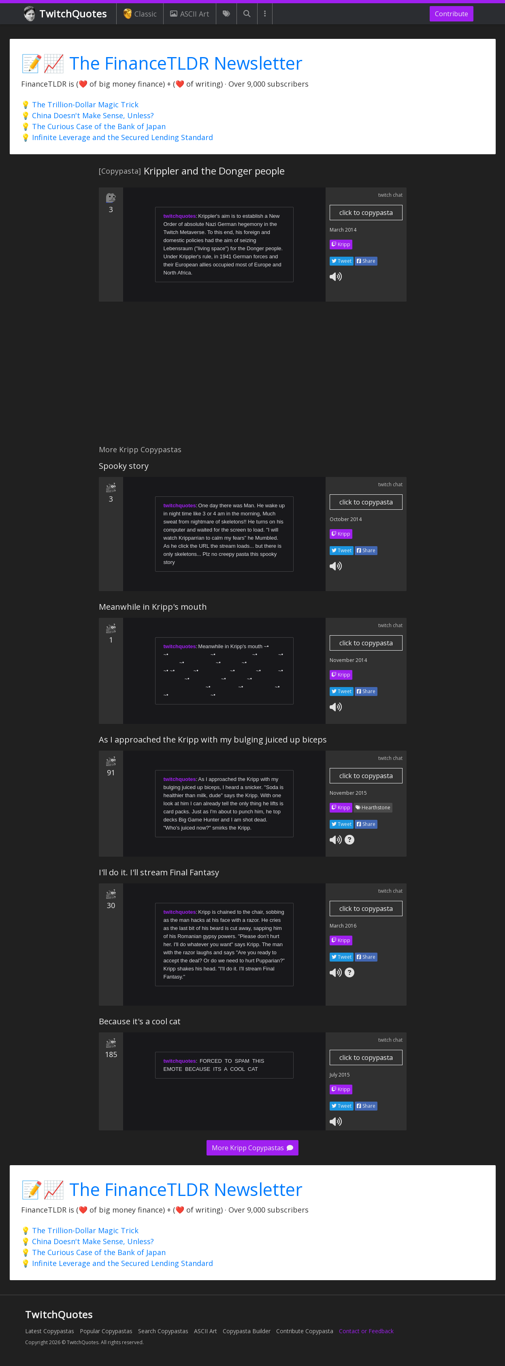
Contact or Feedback (366, 1331)
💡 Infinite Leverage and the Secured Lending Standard (117, 137)
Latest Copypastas (49, 1331)
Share (366, 260)
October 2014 (346, 519)
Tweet (342, 260)
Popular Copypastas (106, 1331)
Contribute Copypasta (304, 1331)
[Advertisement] (253, 377)
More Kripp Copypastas (252, 1147)
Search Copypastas (163, 1331)
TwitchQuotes (66, 14)
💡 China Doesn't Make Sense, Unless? (87, 115)
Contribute (451, 13)
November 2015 (348, 792)
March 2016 (343, 925)
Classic (140, 13)
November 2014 (348, 660)
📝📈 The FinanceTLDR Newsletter (162, 63)
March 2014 (343, 229)
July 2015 (340, 1074)
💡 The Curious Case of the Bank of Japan (93, 126)
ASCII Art (189, 14)
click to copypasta (366, 212)
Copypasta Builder (247, 1331)
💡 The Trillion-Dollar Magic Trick (80, 104)
